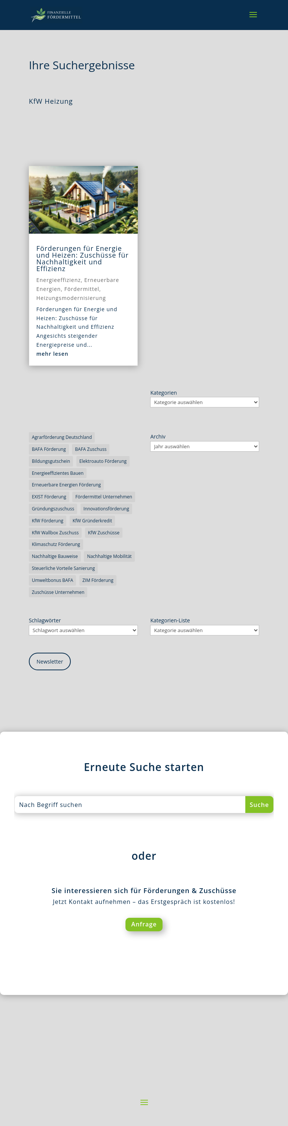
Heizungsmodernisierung (71, 297)
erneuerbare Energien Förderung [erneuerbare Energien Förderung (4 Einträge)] (66, 485)
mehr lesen (52, 353)
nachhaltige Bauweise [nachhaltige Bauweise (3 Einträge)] (55, 556)
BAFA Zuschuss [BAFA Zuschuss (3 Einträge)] (90, 449)
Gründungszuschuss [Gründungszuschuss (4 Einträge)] (53, 509)
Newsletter (50, 661)
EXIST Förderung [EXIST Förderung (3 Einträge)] (49, 497)
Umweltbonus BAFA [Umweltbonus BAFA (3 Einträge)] (52, 580)
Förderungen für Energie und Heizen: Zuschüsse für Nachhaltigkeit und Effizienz (82, 258)
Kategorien (163, 392)
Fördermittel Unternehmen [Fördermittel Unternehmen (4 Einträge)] (103, 497)
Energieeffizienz (58, 279)
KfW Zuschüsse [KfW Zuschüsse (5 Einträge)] (103, 532)
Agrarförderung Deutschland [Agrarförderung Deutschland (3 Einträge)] (62, 437)
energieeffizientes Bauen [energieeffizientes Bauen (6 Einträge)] (58, 473)
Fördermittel (81, 288)
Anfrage (144, 924)
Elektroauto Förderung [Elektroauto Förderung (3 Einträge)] (103, 461)
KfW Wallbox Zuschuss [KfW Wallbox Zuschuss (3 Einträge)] (55, 532)
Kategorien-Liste (170, 620)
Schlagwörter (45, 620)
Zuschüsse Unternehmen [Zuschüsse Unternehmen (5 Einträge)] (58, 592)
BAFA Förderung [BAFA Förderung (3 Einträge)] (49, 449)
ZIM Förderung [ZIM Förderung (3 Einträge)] (97, 580)
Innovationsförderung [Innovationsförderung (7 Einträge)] (106, 509)
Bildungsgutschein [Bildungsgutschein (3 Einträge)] (51, 461)
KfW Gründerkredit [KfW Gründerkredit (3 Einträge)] (92, 521)
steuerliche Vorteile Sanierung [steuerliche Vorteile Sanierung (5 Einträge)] (63, 568)
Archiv (157, 436)
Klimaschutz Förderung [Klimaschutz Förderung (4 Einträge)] (56, 544)
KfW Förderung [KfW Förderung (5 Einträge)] (47, 521)
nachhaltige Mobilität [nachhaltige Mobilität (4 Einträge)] (109, 556)
